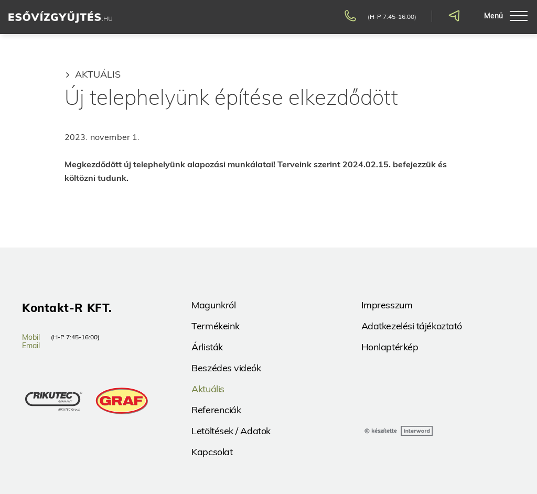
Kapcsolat (211, 452)
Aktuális (98, 74)
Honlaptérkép (389, 347)
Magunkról (213, 305)
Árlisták (206, 347)
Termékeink (215, 326)
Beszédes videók (226, 368)
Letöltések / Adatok (230, 431)
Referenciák (216, 410)
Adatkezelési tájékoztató (411, 326)
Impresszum (387, 305)
